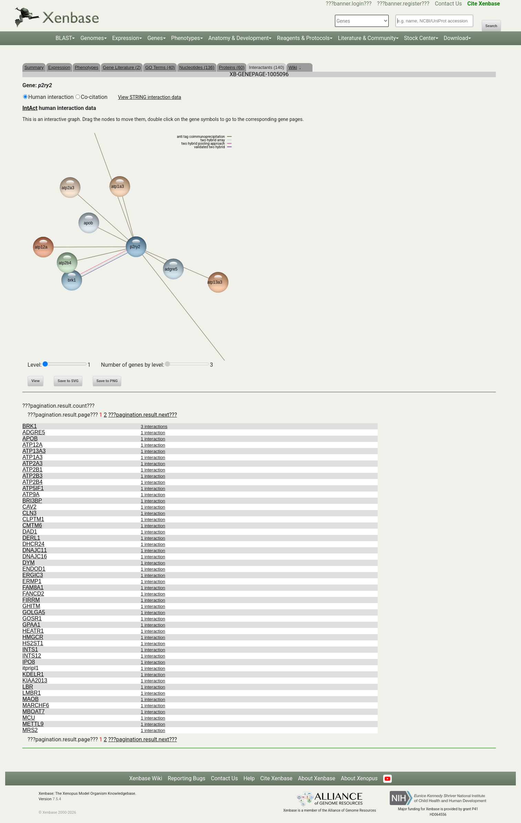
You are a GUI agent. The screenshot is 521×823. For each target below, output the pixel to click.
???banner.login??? (349, 3)
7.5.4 (56, 799)
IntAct (30, 108)
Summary (34, 67)
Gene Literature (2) (122, 67)
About (359, 778)
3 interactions (154, 426)
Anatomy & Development (238, 38)
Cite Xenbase (276, 778)
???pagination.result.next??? (142, 415)
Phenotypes (185, 38)
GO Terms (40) (160, 67)
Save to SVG (68, 381)
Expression (125, 38)
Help (249, 778)
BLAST (63, 38)
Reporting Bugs (186, 778)
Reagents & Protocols (303, 38)
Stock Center (420, 38)
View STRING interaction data (149, 97)
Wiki (294, 67)
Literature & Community (367, 38)
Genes (155, 38)
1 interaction (153, 432)
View (35, 381)
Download (456, 38)
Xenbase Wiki (145, 778)
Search (491, 26)
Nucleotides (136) (196, 67)
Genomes (92, 38)
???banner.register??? (403, 3)
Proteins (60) (231, 67)
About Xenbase (316, 778)
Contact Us (448, 3)
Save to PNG (107, 381)
